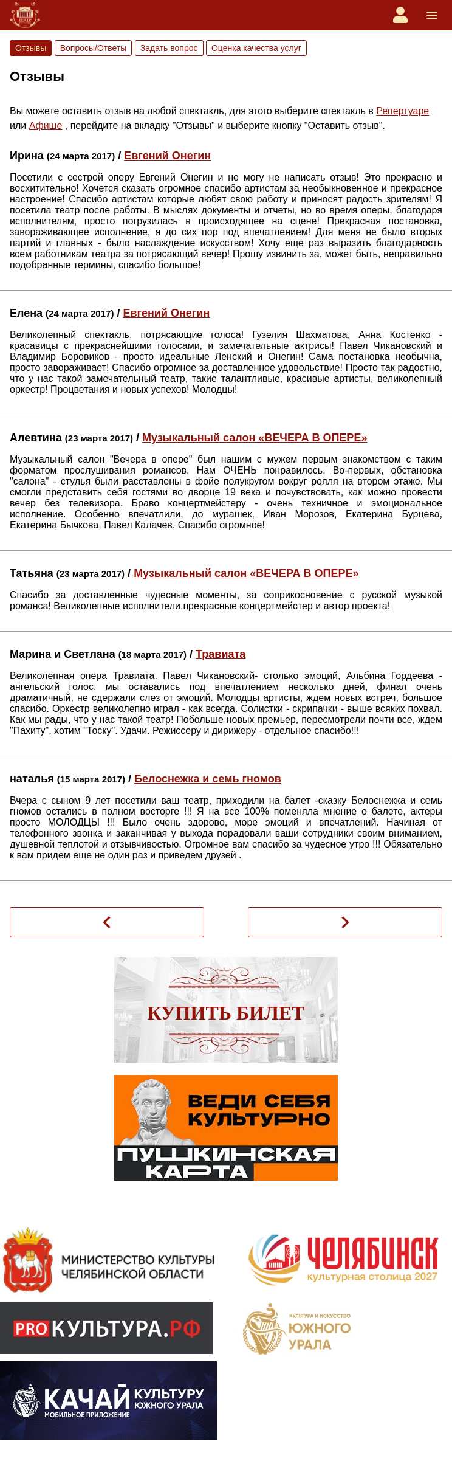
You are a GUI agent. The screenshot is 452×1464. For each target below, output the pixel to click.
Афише (46, 125)
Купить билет (226, 1013)
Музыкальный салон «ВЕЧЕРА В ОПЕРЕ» (254, 438)
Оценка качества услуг (256, 48)
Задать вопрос (169, 48)
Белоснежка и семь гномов (207, 779)
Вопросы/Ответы (93, 48)
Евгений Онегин (167, 156)
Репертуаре (402, 111)
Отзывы (30, 48)
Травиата (220, 654)
